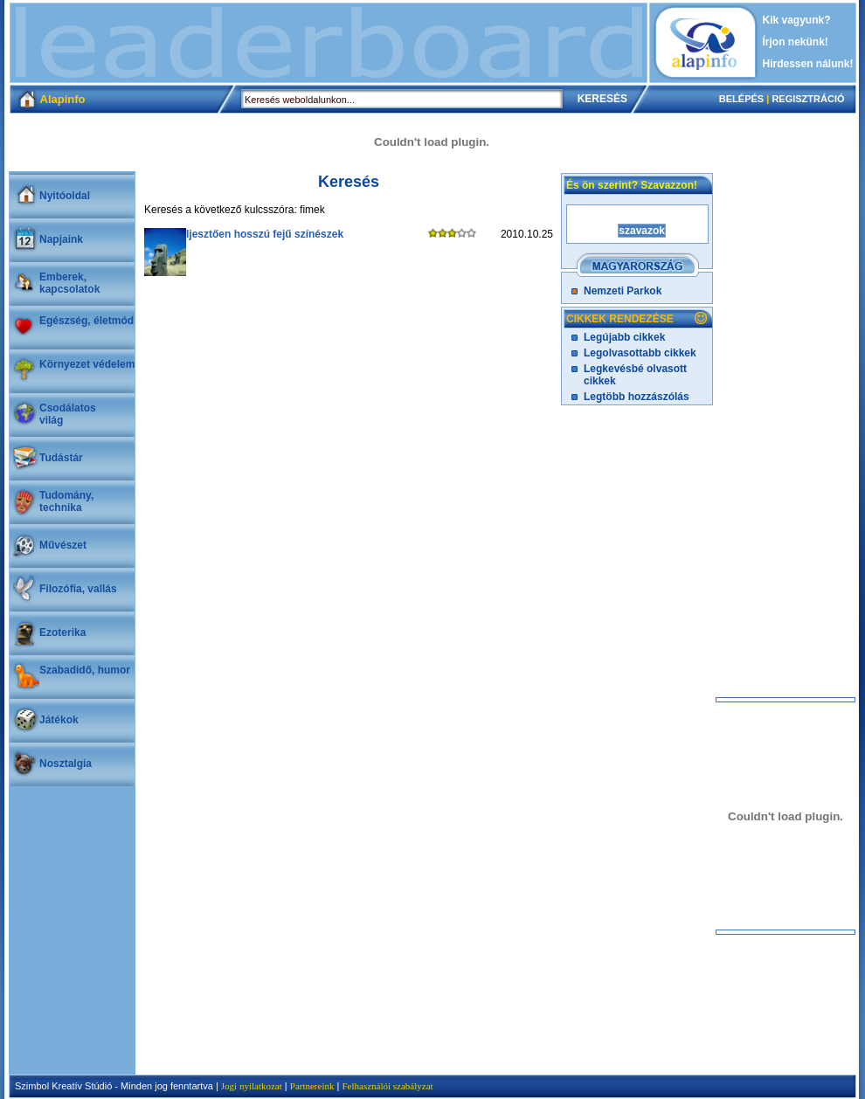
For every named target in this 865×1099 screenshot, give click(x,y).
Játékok (59, 720)
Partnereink (312, 1086)
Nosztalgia (65, 763)
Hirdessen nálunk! (808, 64)
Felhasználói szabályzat (387, 1086)
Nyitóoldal (64, 196)
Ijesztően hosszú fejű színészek (264, 234)
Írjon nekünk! (795, 42)
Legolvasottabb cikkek (640, 353)
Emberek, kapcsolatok (69, 283)
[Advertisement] (328, 42)
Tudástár (61, 458)
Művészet (62, 545)
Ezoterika (62, 632)
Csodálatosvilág (67, 414)
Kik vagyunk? (797, 20)
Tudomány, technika (66, 501)
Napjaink (61, 239)
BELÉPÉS (741, 98)
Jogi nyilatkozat (251, 1086)
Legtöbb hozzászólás (636, 397)
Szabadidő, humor (84, 670)
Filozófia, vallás (78, 589)
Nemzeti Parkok (622, 291)
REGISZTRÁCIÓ (808, 98)
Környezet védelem (87, 364)
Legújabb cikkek (624, 337)
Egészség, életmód (86, 320)
